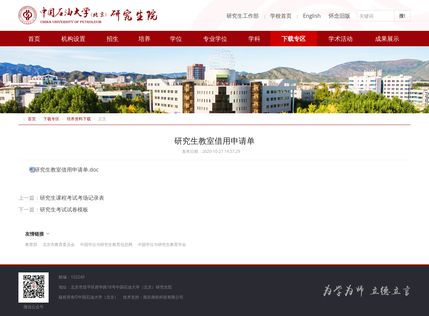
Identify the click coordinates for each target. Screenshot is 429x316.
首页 (34, 39)
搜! (402, 15)
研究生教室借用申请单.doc (67, 169)
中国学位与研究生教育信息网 (106, 244)
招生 (113, 39)
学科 (254, 39)
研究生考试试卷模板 (64, 209)
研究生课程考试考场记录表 (72, 197)
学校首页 (281, 15)
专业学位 (215, 39)
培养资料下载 (79, 119)
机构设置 (73, 39)
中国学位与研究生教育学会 (162, 244)
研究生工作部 (243, 15)
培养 (144, 39)
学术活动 (340, 39)
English (312, 15)
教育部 (31, 244)
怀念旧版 (339, 15)
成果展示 (387, 39)
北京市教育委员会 (59, 244)
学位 (176, 39)
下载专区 (294, 39)
